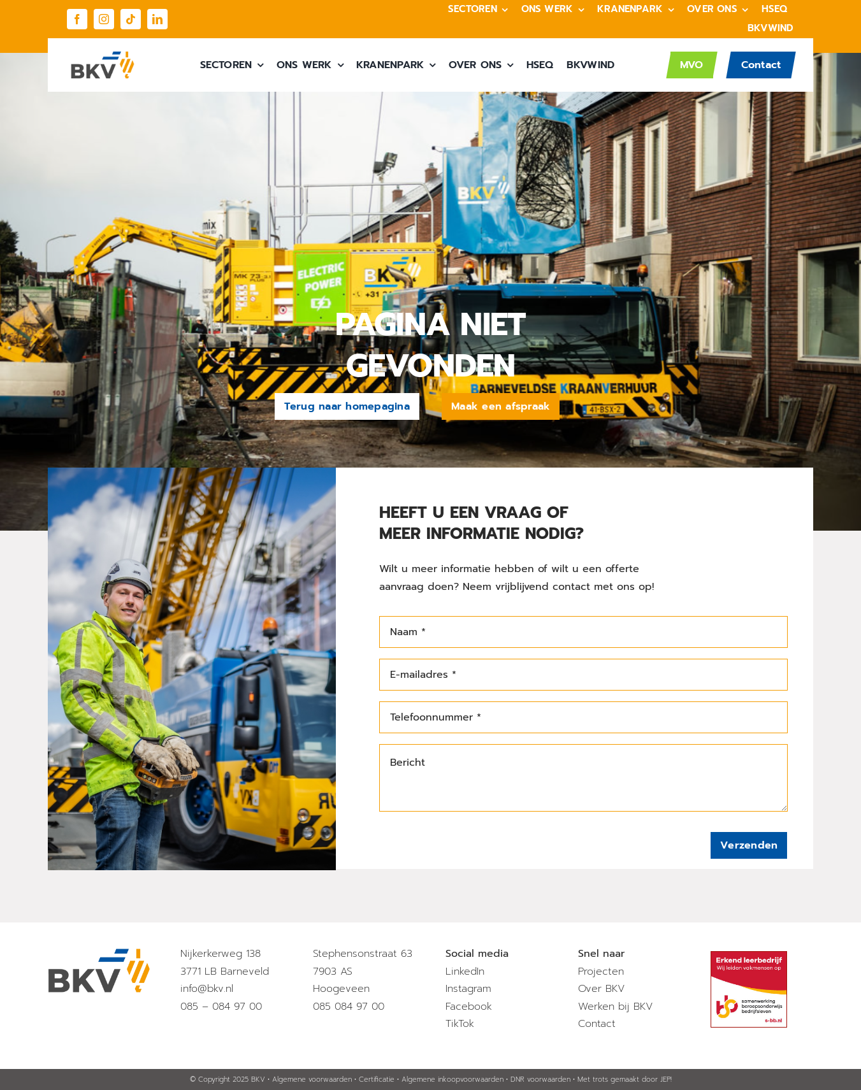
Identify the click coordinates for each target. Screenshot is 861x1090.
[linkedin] (157, 19)
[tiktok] (130, 19)
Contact (597, 1023)
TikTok (459, 1023)
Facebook (468, 1006)
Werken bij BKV (615, 1006)
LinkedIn (464, 971)
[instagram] (104, 19)
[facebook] (77, 19)
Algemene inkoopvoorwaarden (452, 1079)
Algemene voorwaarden (312, 1079)
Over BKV (601, 988)
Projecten (601, 971)
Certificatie (376, 1079)
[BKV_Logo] (102, 56)
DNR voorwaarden (540, 1079)
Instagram (468, 988)
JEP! (666, 1079)
